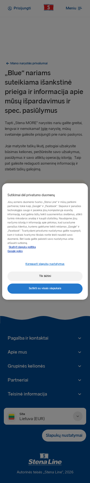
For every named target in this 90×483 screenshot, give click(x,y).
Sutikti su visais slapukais (45, 288)
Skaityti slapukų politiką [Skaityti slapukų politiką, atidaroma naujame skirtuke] (22, 247)
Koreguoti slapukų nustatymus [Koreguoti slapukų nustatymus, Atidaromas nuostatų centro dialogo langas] (45, 264)
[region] (45, 241)
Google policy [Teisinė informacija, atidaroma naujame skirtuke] (15, 251)
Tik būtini (45, 276)
